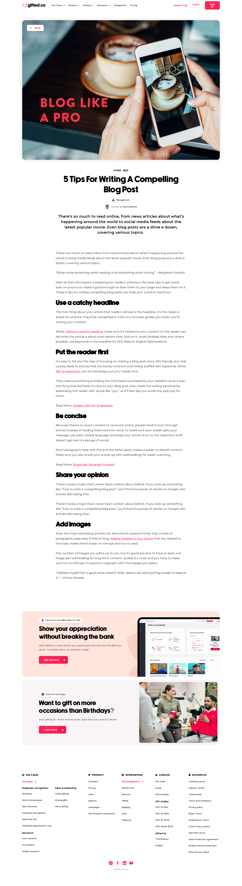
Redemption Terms (199, 820)
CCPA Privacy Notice (199, 826)
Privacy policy (196, 807)
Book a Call (180, 5)
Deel (124, 813)
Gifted (125, 869)
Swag (158, 788)
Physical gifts (162, 794)
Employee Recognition (34, 813)
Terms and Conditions (200, 800)
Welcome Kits (29, 819)
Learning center (197, 781)
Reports (92, 800)
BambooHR (128, 788)
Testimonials (195, 794)
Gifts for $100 (162, 813)
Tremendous (162, 839)
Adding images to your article (131, 538)
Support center (197, 788)
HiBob (125, 800)
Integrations (120, 5)
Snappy (159, 845)
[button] (58, 5)
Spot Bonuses (29, 806)
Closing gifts (61, 800)
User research (29, 838)
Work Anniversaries (32, 800)
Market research (30, 851)
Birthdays (27, 793)
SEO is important (68, 371)
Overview (93, 781)
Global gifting (62, 793)
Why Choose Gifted (199, 852)
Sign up (212, 5)
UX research (28, 845)
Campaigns (94, 807)
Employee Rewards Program (94, 464)
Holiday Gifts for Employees (93, 405)
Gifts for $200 (162, 820)
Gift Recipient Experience (101, 813)
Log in (196, 4)
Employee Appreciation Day (36, 825)
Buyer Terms (195, 813)
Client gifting (61, 806)
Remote (126, 794)
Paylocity (126, 820)
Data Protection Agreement (203, 839)
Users (91, 794)
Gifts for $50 (161, 807)
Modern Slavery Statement (203, 845)
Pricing (133, 5)
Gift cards (160, 781)
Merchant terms (197, 833)
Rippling (126, 807)
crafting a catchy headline (84, 331)
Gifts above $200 (164, 826)
